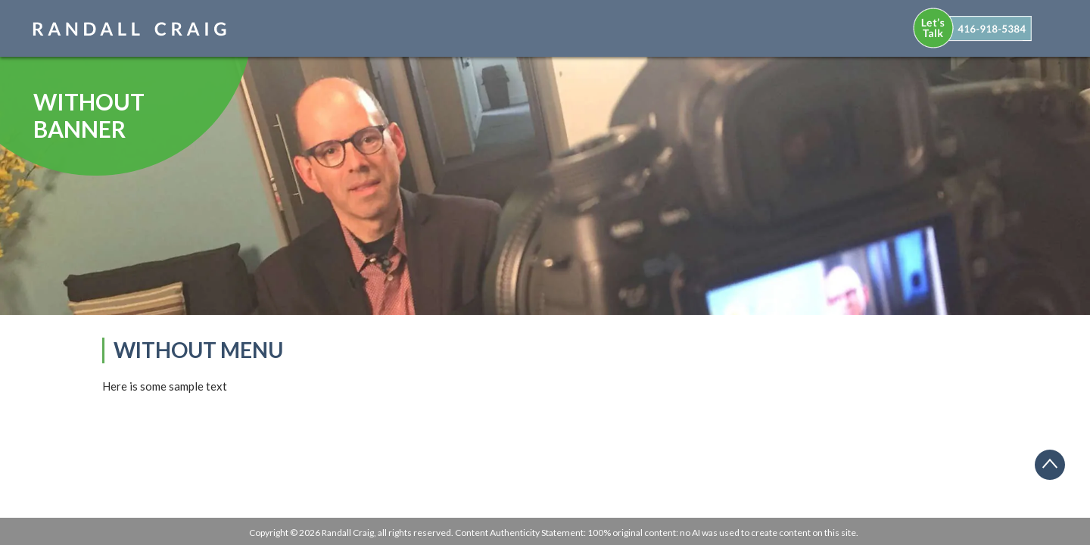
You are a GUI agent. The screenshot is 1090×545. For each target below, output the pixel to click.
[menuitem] (982, 25)
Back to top (1055, 470)
